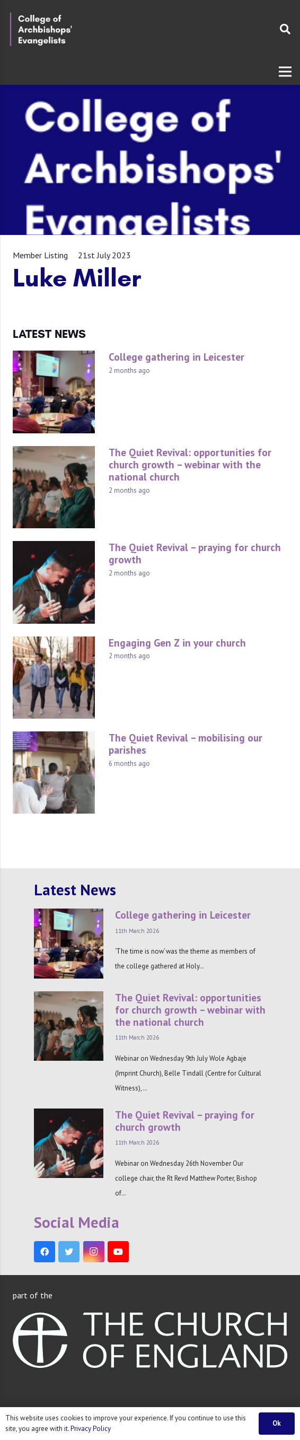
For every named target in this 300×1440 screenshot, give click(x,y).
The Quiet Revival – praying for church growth (195, 553)
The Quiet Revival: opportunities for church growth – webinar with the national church (190, 464)
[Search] (285, 29)
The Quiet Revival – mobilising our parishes (185, 743)
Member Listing (40, 255)
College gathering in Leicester (176, 356)
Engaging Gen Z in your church (177, 642)
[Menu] (285, 71)
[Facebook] (44, 1251)
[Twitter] (69, 1251)
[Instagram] (93, 1251)
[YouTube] (118, 1251)
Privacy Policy (90, 1428)
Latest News (75, 890)
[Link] (40, 29)
